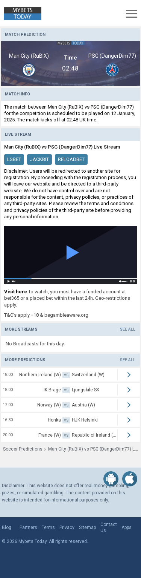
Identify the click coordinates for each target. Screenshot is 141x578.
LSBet (14, 159)
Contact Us (108, 527)
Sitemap (87, 527)
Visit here (15, 291)
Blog (6, 527)
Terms (48, 527)
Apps (126, 527)
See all (127, 329)
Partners (28, 527)
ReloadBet (71, 159)
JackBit (39, 159)
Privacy (66, 527)
